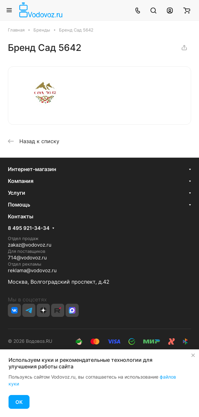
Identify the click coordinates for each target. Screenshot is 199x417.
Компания (20, 181)
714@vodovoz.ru (27, 257)
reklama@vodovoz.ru (32, 270)
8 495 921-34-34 (29, 228)
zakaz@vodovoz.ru (29, 245)
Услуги (16, 192)
